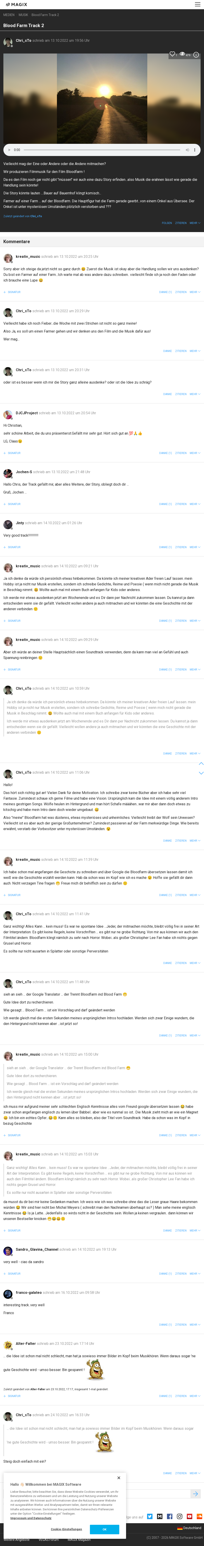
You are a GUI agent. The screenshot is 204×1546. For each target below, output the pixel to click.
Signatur (14, 292)
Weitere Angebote (17, 1539)
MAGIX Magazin (79, 1539)
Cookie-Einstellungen (66, 1529)
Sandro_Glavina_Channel (37, 1249)
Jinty (20, 523)
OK (104, 1529)
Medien (8, 15)
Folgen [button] (167, 223)
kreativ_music (28, 256)
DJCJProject (27, 413)
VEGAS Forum (49, 1539)
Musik (23, 15)
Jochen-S (24, 472)
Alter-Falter (26, 1343)
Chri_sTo (24, 40)
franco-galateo (29, 1292)
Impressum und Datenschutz (31, 1518)
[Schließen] (119, 1478)
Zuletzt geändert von (22, 216)
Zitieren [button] (181, 223)
